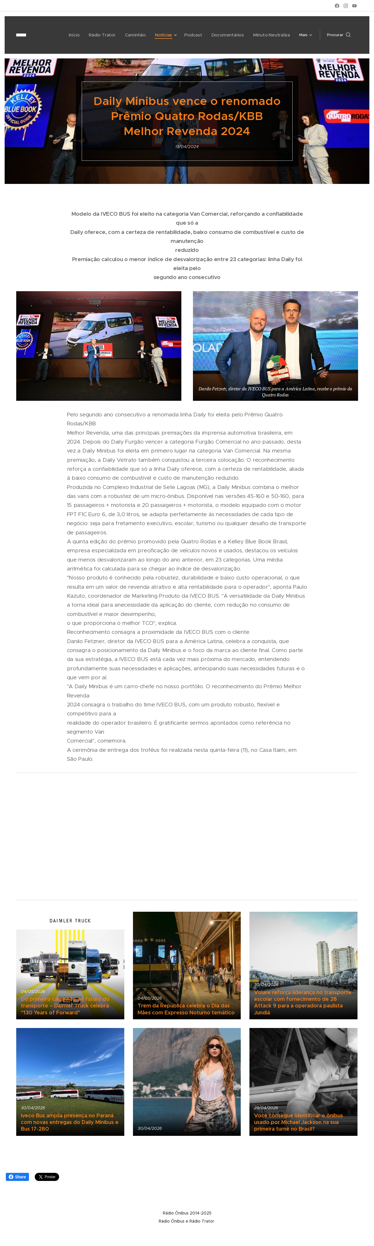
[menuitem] (53, 35)
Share (17, 1177)
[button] (339, 35)
